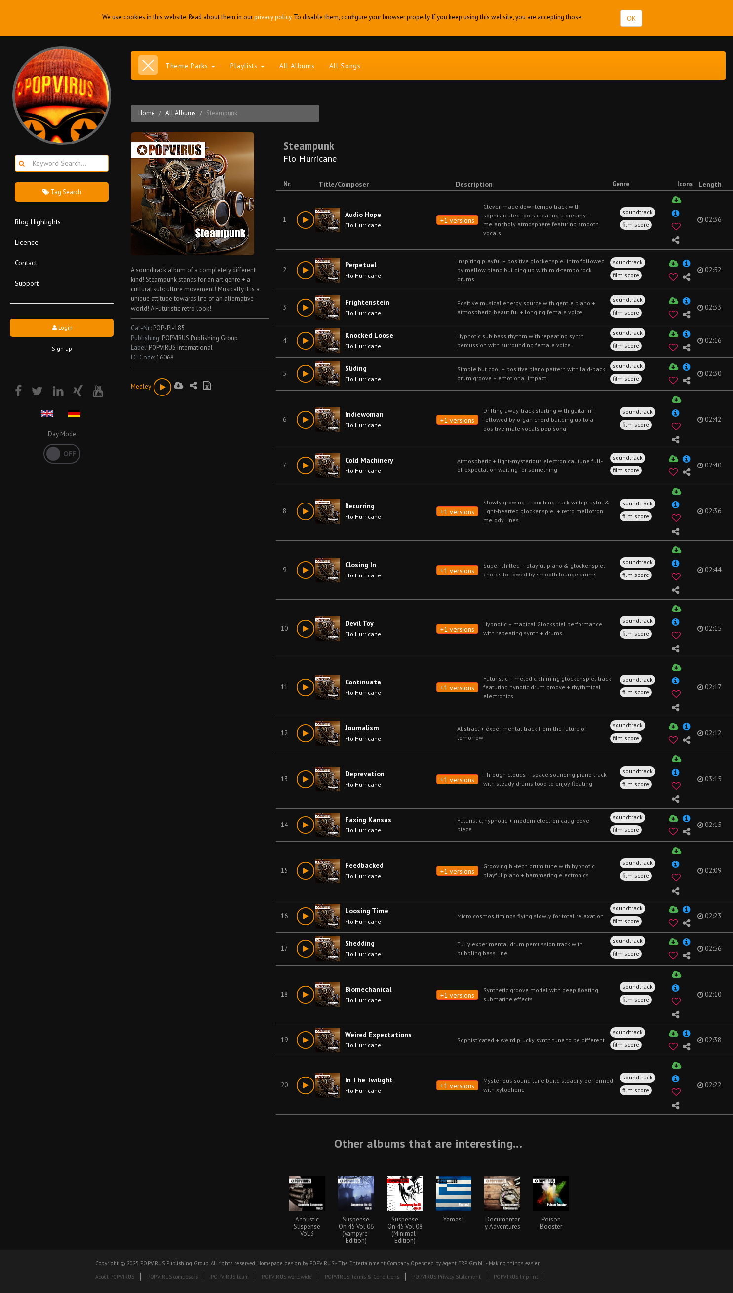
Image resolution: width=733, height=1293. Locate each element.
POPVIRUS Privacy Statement (446, 1276)
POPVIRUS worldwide (287, 1276)
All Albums (296, 65)
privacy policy (272, 17)
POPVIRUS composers (172, 1276)
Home (146, 113)
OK (631, 18)
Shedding (360, 943)
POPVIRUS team (230, 1276)
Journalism (362, 727)
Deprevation (365, 773)
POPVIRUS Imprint (516, 1276)
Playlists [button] (247, 65)
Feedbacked (364, 865)
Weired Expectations (378, 1034)
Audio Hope (363, 214)
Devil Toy (359, 623)
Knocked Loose (369, 335)
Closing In (360, 564)
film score (635, 224)
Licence (27, 242)
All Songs (344, 65)
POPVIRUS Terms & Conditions (362, 1276)
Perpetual (360, 264)
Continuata (363, 682)
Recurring (360, 506)
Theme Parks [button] (190, 65)
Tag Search (61, 192)
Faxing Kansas (368, 819)
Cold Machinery (369, 460)
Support (27, 282)
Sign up (62, 348)
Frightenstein (367, 302)
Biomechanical (368, 989)
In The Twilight (369, 1080)
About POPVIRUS (115, 1276)
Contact (26, 262)
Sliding (356, 368)
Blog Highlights (38, 221)
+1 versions (457, 220)
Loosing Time (366, 910)
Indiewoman (364, 414)
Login (62, 327)
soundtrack (637, 212)
